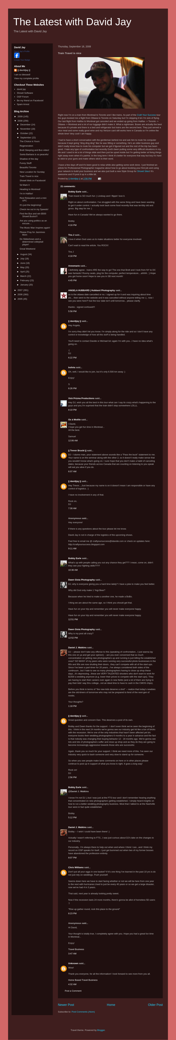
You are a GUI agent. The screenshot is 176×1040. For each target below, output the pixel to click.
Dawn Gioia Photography (81, 579)
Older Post (155, 1005)
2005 (20, 299)
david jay (21, 89)
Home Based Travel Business (83, 980)
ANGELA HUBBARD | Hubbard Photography (91, 290)
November (25, 129)
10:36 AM (73, 570)
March (23, 276)
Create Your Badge (22, 60)
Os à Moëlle (74, 419)
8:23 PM (72, 913)
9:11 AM (72, 548)
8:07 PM (72, 857)
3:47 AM (72, 953)
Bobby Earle (74, 191)
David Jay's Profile (22, 51)
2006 (20, 294)
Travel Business (76, 949)
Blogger (101, 1030)
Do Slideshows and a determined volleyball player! (31, 242)
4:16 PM (72, 225)
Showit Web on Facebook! (33, 180)
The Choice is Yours (30, 141)
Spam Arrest (23, 104)
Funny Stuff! (26, 163)
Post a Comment (73, 991)
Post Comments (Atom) (83, 1011)
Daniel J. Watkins (77, 647)
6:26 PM (72, 388)
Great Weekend (27, 249)
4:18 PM (72, 256)
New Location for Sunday (32, 172)
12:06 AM (73, 440)
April (22, 271)
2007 (20, 290)
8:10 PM (72, 410)
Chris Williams (76, 867)
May (22, 267)
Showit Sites (143, 171)
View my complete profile (26, 78)
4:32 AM (72, 984)
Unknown (73, 963)
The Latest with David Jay (72, 21)
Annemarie (74, 266)
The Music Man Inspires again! (35, 227)
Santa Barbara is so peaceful (34, 154)
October (24, 133)
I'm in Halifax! (26, 193)
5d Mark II (25, 185)
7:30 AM (72, 508)
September (26, 137)
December (25, 124)
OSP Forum (23, 96)
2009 (20, 116)
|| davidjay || (74, 321)
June (23, 263)
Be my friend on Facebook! (30, 100)
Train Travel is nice (29, 176)
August (24, 254)
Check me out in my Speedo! (34, 209)
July (22, 258)
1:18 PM (72, 706)
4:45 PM (72, 280)
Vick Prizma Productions (81, 398)
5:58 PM (72, 311)
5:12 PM (72, 817)
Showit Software (25, 93)
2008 (20, 120)
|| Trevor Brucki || (77, 450)
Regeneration (26, 146)
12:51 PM (73, 619)
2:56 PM (72, 777)
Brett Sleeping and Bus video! (34, 150)
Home (111, 1005)
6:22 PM (72, 357)
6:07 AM (72, 471)
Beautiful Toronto (28, 167)
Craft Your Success (146, 115)
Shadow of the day (29, 159)
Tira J (71, 235)
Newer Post (66, 1005)
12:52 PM (73, 637)
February (25, 280)
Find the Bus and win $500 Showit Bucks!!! (33, 215)
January (24, 284)
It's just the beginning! (30, 205)
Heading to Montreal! (30, 189)
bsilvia (71, 367)
